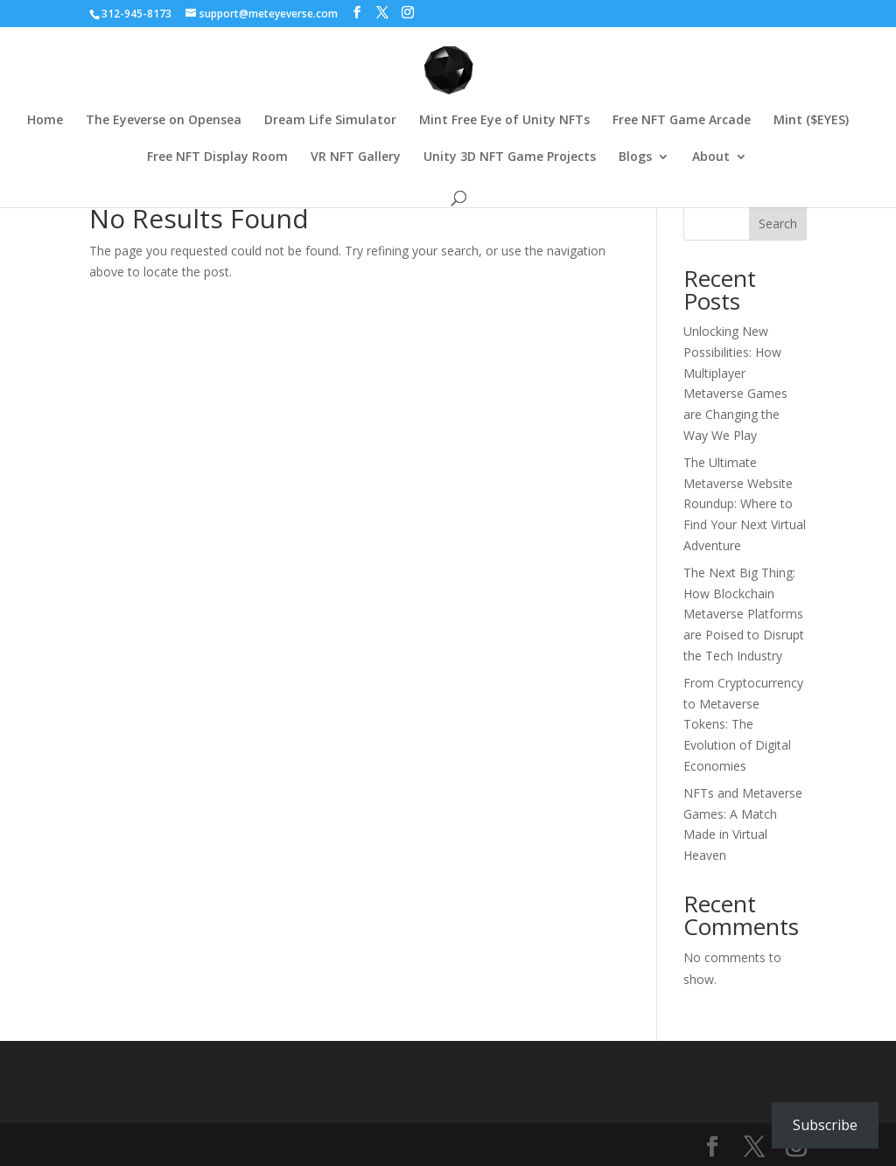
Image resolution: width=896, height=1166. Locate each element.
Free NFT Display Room (217, 157)
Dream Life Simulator (330, 121)
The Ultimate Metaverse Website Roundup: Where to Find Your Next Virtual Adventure (744, 504)
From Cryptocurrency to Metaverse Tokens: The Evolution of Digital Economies (743, 724)
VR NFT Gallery (356, 157)
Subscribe (825, 1125)
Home (45, 121)
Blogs (635, 157)
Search (778, 223)
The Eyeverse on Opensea (164, 121)
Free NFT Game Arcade (681, 121)
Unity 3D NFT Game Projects (510, 157)
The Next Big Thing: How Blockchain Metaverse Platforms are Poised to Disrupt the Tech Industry (743, 614)
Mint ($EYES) (811, 121)
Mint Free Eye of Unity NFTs (504, 121)
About (711, 157)
